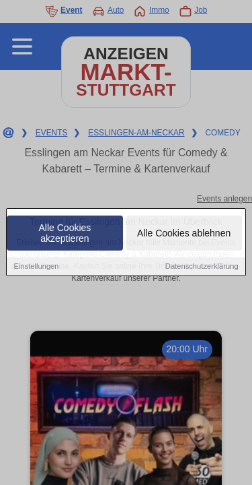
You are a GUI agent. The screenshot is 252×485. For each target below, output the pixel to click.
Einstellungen (35, 267)
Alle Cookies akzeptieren (65, 234)
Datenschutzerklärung (202, 267)
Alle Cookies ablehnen (183, 233)
